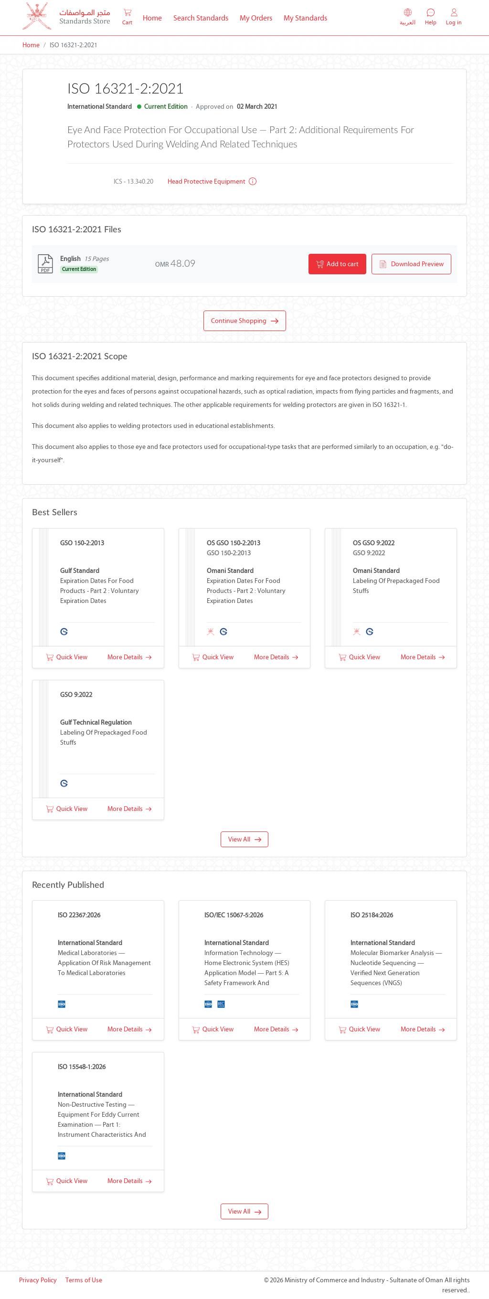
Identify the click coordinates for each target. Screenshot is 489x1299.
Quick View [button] (66, 657)
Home (155, 17)
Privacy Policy (38, 1280)
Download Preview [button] (411, 264)
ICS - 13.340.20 (133, 181)
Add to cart (337, 264)
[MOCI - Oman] (66, 18)
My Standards (305, 17)
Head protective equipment (212, 181)
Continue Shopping (244, 321)
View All (244, 839)
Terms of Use (83, 1280)
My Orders (256, 17)
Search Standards (203, 17)
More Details (129, 657)
